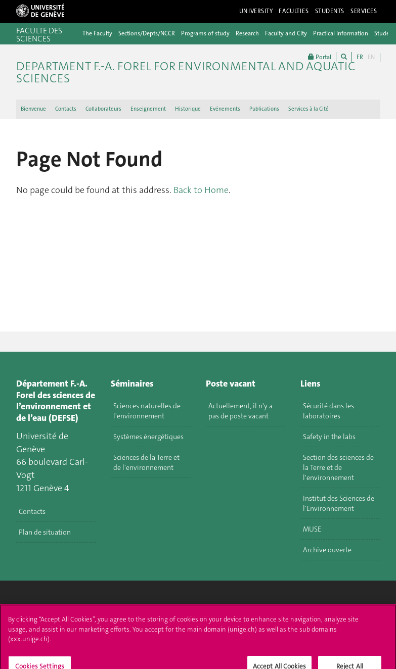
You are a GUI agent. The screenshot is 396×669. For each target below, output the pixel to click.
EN (371, 57)
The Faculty (97, 33)
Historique (188, 109)
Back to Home (201, 190)
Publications (264, 109)
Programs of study (205, 33)
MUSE (312, 529)
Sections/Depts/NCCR (146, 33)
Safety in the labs (329, 436)
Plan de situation (45, 532)
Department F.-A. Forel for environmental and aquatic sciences (185, 72)
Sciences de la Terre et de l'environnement (146, 462)
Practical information (340, 33)
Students (330, 11)
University (256, 11)
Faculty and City (286, 33)
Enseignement (148, 109)
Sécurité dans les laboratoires (328, 410)
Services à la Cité (308, 109)
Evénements (225, 109)
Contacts (65, 109)
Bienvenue (33, 109)
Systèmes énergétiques (148, 436)
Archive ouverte (327, 549)
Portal (319, 57)
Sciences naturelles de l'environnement (147, 410)
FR (360, 57)
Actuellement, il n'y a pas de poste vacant (240, 410)
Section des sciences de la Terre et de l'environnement (338, 467)
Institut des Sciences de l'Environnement (338, 503)
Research (247, 33)
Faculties (294, 11)
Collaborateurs (103, 109)
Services (363, 11)
